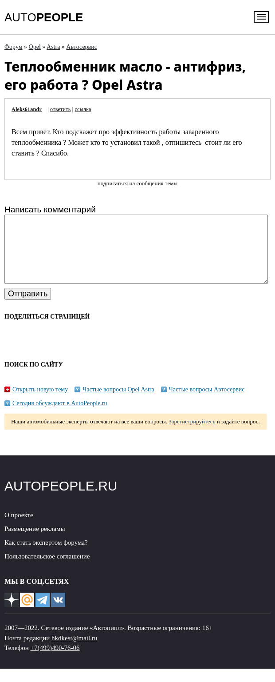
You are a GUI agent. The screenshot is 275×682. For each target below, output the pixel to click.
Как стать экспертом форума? (46, 555)
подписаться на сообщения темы (137, 183)
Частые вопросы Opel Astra (118, 402)
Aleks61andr (27, 109)
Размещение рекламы (34, 542)
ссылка (83, 109)
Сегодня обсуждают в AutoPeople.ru (59, 416)
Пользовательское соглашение (47, 569)
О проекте (18, 528)
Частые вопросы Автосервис (207, 402)
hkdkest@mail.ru (74, 651)
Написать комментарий (50, 209)
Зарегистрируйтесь (192, 434)
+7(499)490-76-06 (55, 661)
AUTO (43, 17)
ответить (60, 109)
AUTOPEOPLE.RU (61, 499)
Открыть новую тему (40, 402)
